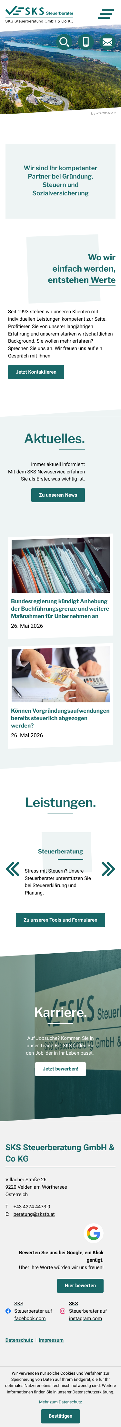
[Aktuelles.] (58, 495)
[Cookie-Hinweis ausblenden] (60, 1416)
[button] (86, 42)
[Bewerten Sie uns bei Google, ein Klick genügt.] (80, 1286)
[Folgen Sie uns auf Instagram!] (84, 1311)
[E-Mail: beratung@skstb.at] (107, 42)
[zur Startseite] (39, 15)
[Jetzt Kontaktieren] (36, 372)
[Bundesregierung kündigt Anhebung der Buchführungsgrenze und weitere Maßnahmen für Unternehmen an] (60, 586)
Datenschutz (19, 1340)
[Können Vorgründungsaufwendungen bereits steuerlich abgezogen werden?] (60, 696)
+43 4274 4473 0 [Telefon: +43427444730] (32, 1207)
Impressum (51, 1340)
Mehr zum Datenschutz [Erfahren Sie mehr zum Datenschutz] (60, 1402)
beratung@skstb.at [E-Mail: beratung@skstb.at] (34, 1214)
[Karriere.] (60, 1069)
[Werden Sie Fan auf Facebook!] (29, 1311)
